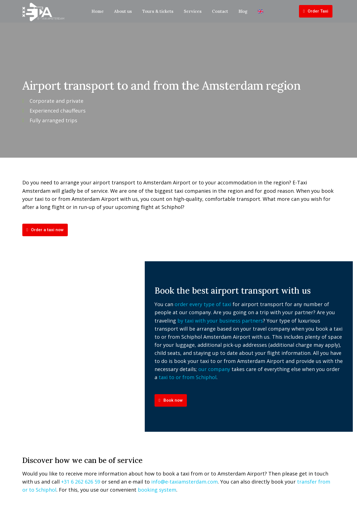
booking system (157, 489)
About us (123, 11)
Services (193, 11)
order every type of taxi (203, 304)
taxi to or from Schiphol (187, 377)
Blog (242, 11)
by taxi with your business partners (220, 320)
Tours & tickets (157, 11)
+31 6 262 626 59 (80, 481)
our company (214, 369)
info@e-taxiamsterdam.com (184, 481)
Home (97, 11)
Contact (220, 11)
